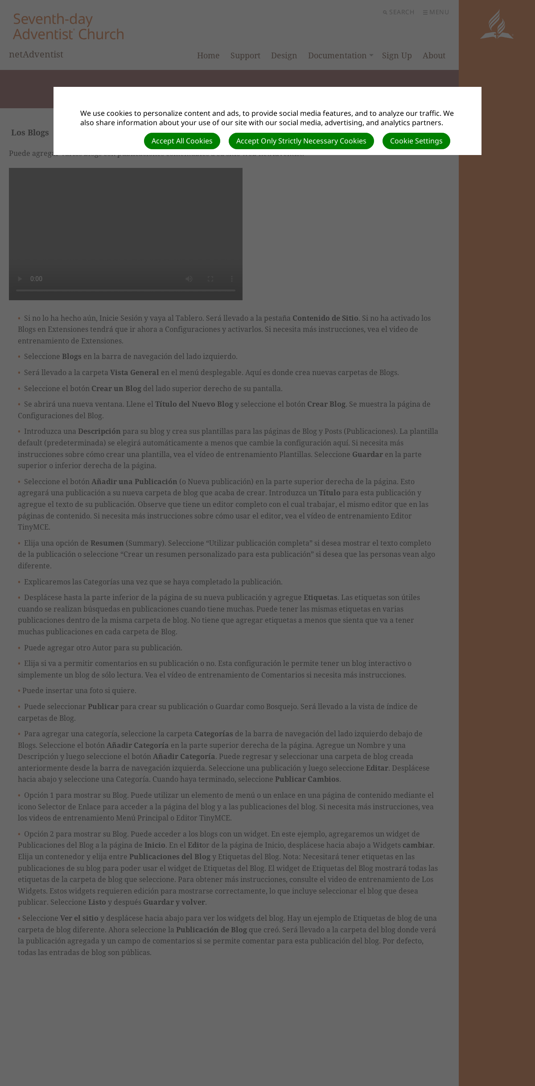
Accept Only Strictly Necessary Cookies (301, 141)
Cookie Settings (416, 141)
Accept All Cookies (182, 141)
